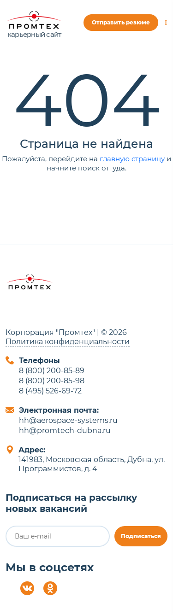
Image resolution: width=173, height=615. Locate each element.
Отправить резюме (121, 22)
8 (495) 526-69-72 (50, 391)
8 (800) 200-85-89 (51, 370)
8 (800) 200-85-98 (51, 380)
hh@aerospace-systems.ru (68, 420)
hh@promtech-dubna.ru (65, 430)
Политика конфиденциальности (68, 341)
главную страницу (132, 158)
